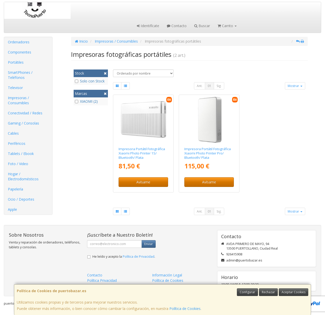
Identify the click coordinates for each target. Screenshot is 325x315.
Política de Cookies (185, 308)
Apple (12, 209)
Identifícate (148, 25)
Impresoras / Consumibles (18, 100)
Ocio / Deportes (21, 199)
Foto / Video (18, 163)
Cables (13, 133)
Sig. (219, 86)
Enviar (148, 244)
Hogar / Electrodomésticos (23, 176)
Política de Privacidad (138, 256)
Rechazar (268, 292)
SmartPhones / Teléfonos (20, 75)
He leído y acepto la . (123, 256)
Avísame (143, 182)
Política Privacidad (102, 280)
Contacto (177, 25)
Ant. (199, 86)
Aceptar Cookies (293, 292)
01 (209, 86)
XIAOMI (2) (86, 101)
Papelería (15, 189)
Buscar (202, 25)
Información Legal (167, 275)
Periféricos (16, 143)
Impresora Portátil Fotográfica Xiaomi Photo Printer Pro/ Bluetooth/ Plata (207, 153)
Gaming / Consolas (23, 123)
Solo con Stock (90, 81)
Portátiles (16, 62)
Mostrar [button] (295, 86)
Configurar (247, 292)
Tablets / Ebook (21, 153)
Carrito (227, 25)
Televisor (15, 87)
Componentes (19, 52)
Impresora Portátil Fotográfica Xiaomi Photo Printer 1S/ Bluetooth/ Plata (142, 153)
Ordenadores (18, 42)
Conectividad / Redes (25, 113)
